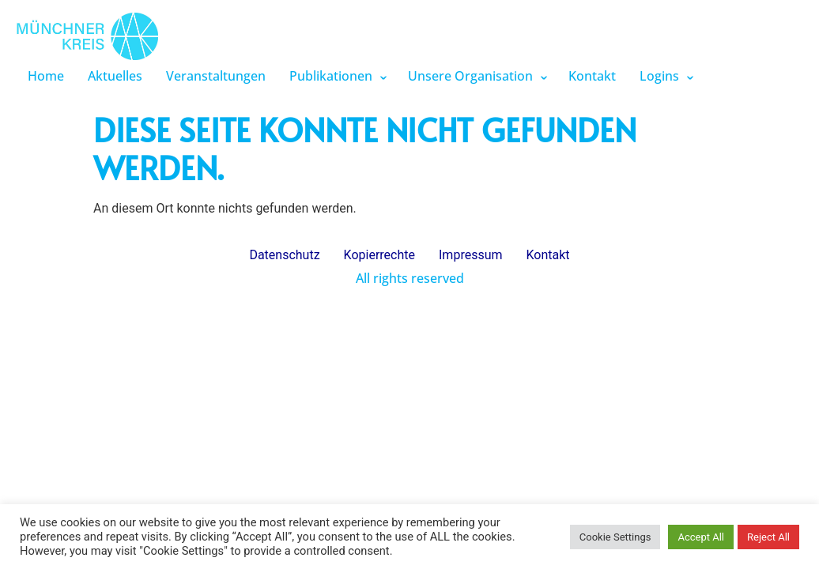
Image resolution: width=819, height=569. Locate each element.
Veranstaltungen (216, 76)
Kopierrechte (379, 254)
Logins (659, 76)
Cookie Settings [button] (615, 537)
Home (46, 76)
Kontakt (592, 76)
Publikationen (330, 76)
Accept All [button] (700, 537)
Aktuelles (115, 76)
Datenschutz (284, 254)
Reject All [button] (768, 537)
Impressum (471, 254)
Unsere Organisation (470, 76)
